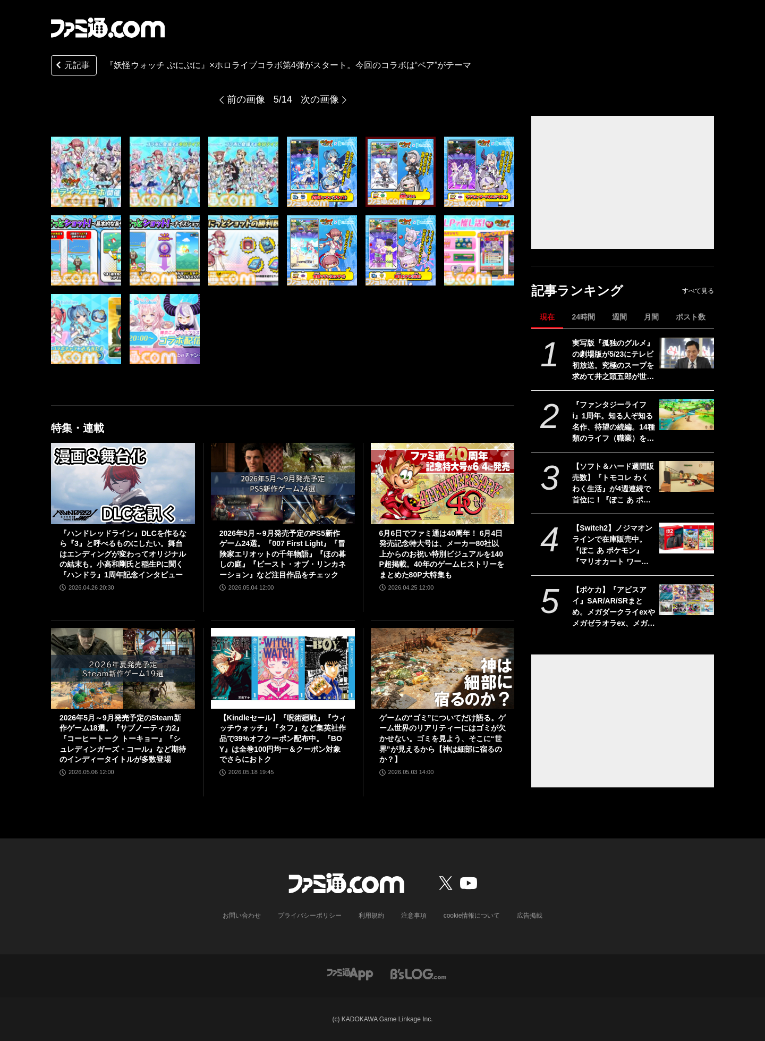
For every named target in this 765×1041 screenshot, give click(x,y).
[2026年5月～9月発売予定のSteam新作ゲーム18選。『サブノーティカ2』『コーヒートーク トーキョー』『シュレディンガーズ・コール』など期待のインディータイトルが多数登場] (123, 668)
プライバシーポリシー (310, 915)
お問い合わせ (242, 915)
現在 (547, 317)
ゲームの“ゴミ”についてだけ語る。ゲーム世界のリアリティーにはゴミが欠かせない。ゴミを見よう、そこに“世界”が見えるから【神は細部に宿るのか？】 (442, 738)
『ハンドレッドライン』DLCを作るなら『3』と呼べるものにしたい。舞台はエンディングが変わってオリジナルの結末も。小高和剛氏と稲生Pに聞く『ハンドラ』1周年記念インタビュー (123, 554)
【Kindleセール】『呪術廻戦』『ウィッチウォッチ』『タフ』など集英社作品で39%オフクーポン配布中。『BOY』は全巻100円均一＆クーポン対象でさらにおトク (282, 738)
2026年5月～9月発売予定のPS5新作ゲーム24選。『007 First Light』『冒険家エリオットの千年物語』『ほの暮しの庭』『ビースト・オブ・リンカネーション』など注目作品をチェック (282, 554)
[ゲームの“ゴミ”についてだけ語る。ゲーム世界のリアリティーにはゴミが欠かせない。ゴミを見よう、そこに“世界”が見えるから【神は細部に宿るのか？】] (443, 668)
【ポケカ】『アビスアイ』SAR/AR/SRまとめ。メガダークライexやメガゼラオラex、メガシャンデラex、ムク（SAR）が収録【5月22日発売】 (613, 607)
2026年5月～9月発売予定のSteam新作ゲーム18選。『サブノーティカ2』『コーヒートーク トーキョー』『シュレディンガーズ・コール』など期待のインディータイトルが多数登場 (123, 738)
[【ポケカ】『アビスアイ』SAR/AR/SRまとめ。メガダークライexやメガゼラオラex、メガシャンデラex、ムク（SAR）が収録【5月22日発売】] (686, 599)
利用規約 (371, 915)
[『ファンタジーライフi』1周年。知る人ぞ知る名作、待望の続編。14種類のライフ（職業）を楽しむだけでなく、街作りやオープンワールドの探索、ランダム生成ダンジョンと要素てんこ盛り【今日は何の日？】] (686, 414)
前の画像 (246, 99)
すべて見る (698, 291)
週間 (619, 317)
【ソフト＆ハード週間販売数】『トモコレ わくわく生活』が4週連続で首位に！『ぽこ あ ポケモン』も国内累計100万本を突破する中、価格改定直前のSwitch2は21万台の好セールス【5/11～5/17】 (613, 484)
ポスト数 (691, 317)
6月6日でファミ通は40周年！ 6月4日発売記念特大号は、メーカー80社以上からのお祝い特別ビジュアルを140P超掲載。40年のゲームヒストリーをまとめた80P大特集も (441, 554)
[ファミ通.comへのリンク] (108, 28)
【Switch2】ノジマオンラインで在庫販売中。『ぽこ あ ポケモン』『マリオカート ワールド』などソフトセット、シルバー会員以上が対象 (613, 545)
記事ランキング (577, 290)
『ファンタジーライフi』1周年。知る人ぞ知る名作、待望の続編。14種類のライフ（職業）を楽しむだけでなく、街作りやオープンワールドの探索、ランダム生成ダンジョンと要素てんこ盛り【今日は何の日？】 (613, 422)
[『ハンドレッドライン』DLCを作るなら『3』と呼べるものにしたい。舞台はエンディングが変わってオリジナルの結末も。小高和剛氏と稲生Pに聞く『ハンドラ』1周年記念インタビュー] (123, 483)
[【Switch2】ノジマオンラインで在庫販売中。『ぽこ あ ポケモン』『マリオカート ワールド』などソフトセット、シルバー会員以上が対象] (686, 538)
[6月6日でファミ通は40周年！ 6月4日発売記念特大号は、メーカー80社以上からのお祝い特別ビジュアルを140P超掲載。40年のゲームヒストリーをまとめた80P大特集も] (443, 483)
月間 (651, 317)
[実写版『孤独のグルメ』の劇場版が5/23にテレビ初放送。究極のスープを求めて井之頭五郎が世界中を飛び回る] (686, 353)
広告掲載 (529, 915)
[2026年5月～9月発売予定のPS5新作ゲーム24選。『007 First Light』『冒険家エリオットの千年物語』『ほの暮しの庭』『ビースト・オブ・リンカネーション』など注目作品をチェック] (283, 483)
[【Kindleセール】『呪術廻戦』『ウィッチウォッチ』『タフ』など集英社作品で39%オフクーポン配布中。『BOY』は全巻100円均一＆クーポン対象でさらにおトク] (283, 668)
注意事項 (414, 915)
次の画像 (320, 99)
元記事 (72, 66)
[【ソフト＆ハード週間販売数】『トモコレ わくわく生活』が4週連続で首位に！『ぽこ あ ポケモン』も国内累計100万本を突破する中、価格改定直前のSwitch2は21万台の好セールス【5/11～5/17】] (686, 476)
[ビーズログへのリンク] (418, 973)
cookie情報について (472, 915)
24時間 (583, 317)
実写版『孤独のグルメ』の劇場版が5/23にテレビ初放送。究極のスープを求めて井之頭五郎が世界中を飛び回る (613, 360)
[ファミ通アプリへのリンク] (350, 973)
